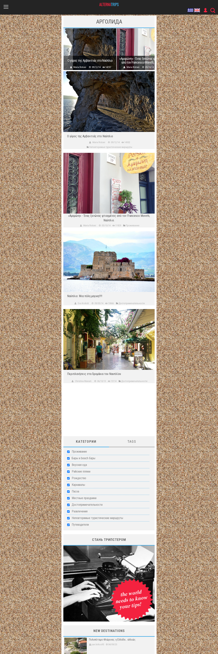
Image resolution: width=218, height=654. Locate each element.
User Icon (205, 10)
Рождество (79, 478)
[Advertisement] (109, 412)
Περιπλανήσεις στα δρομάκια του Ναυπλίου (94, 374)
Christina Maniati (83, 381)
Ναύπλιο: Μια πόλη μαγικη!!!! (84, 296)
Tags (131, 441)
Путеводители (80, 524)
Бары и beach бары (83, 458)
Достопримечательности (87, 504)
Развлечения (80, 511)
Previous (68, 49)
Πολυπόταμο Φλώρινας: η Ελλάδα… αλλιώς (112, 639)
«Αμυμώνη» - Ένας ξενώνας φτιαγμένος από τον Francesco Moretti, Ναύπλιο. (143, 60)
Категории (86, 441)
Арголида (109, 21)
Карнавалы (78, 485)
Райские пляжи (81, 471)
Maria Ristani (79, 67)
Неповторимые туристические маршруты (97, 518)
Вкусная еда (79, 465)
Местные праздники (84, 498)
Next (150, 49)
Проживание (79, 451)
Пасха (75, 491)
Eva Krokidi (83, 303)
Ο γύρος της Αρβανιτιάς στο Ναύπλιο (90, 60)
